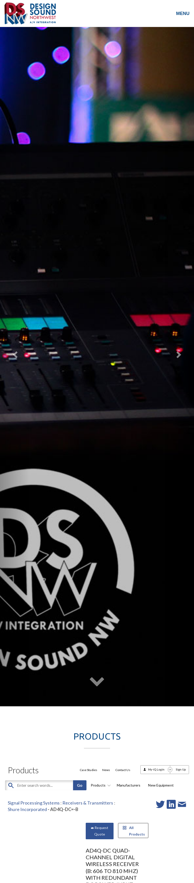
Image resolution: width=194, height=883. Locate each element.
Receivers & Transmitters (87, 803)
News (106, 770)
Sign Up (181, 769)
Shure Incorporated (27, 809)
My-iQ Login (156, 769)
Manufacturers (128, 785)
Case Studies (88, 770)
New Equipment (160, 785)
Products (100, 785)
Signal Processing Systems (34, 803)
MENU (182, 13)
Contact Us (122, 770)
